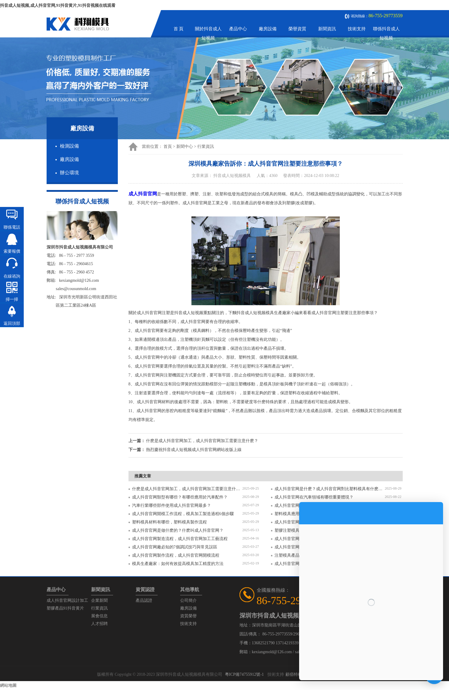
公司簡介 (188, 600)
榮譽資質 (297, 28)
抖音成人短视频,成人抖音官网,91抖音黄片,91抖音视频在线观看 (57, 5)
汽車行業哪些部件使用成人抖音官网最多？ (171, 505)
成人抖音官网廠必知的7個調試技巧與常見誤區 (174, 547)
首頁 (168, 146)
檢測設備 (69, 145)
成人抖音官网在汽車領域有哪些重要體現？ (314, 497)
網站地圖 (8, 685)
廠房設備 (268, 28)
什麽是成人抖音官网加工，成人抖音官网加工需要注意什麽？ (187, 489)
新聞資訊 (327, 28)
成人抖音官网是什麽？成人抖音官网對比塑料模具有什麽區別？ (330, 489)
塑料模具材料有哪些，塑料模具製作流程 (169, 522)
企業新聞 (99, 600)
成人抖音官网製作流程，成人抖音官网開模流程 (175, 555)
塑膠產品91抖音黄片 (65, 608)
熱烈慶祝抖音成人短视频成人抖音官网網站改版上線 (194, 449)
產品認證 (144, 600)
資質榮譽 (188, 616)
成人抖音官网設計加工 (67, 600)
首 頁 (179, 28)
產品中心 (238, 28)
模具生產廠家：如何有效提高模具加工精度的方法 (177, 563)
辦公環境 (69, 172)
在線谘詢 (12, 276)
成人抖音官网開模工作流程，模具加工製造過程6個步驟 (183, 514)
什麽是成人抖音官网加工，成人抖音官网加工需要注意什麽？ (202, 441)
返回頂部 (12, 323)
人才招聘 (99, 623)
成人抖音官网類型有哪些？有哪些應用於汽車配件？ (180, 497)
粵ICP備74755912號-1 (244, 674)
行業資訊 (205, 146)
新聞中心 (184, 146)
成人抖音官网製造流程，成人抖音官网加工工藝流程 (180, 539)
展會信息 (99, 616)
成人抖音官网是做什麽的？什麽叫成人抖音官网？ (177, 530)
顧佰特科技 (295, 674)
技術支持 (357, 28)
